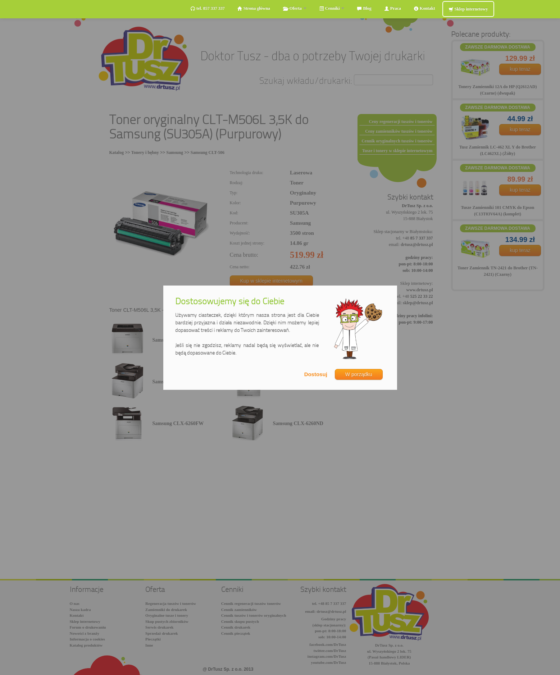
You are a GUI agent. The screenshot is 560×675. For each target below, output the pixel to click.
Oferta (294, 8)
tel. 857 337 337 (207, 8)
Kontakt (424, 8)
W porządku (358, 374)
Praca (392, 8)
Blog (364, 8)
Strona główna (253, 8)
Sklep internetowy (468, 9)
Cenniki (332, 8)
